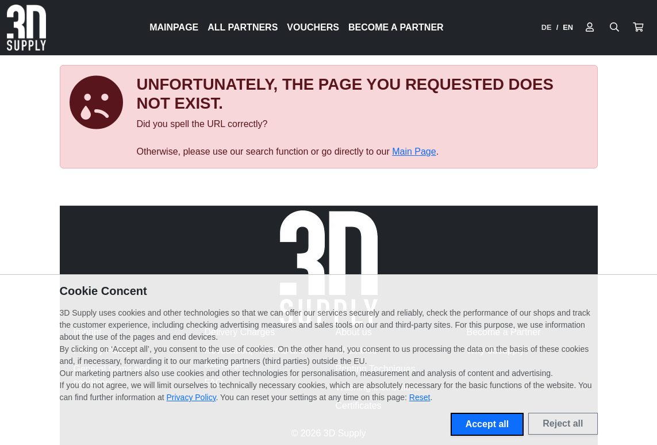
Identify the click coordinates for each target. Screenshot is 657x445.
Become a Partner (396, 27)
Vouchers (313, 27)
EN (568, 27)
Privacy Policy (191, 397)
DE (546, 27)
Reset (420, 397)
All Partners (243, 27)
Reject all (563, 423)
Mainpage (173, 27)
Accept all (487, 424)
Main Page (414, 151)
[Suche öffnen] (614, 27)
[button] (638, 27)
